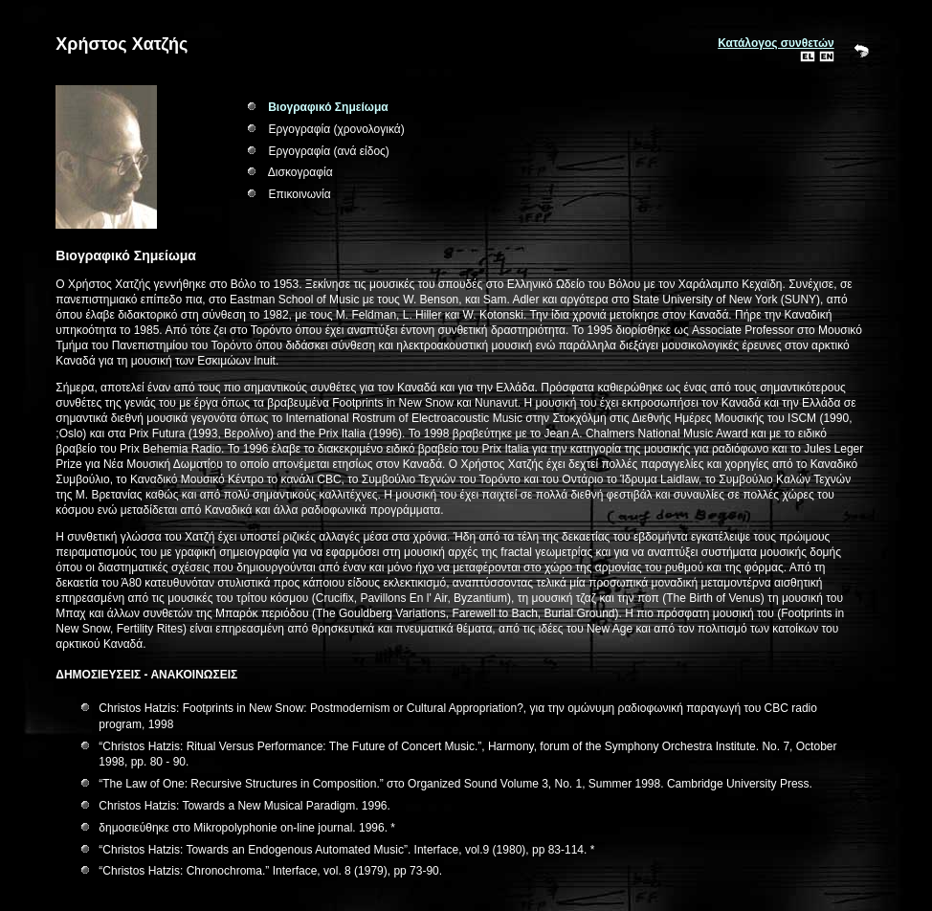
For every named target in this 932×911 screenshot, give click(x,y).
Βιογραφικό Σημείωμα (328, 107)
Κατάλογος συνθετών (775, 43)
